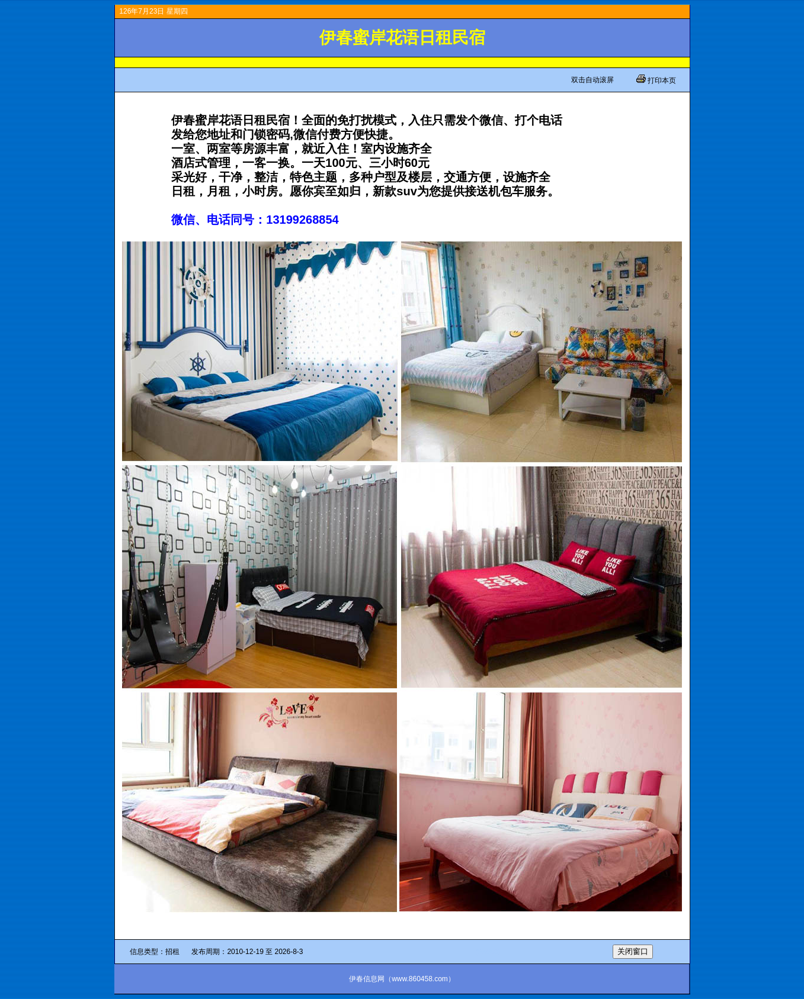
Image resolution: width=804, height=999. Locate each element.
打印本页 (661, 80)
